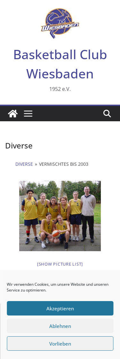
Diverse (24, 164)
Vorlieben (60, 343)
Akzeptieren (60, 308)
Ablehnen (60, 326)
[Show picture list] (60, 264)
